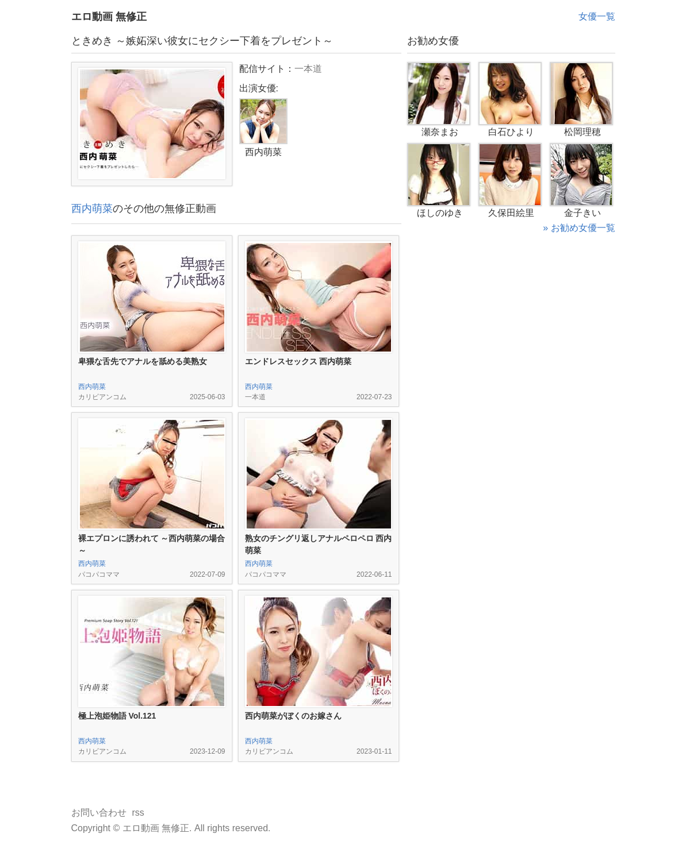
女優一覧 (596, 16)
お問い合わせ (99, 812)
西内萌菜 (92, 208)
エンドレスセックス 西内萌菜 (298, 361)
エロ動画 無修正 (109, 16)
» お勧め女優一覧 (579, 228)
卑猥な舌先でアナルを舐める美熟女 (142, 361)
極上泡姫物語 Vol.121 (117, 715)
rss (138, 812)
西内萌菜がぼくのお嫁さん (293, 715)
